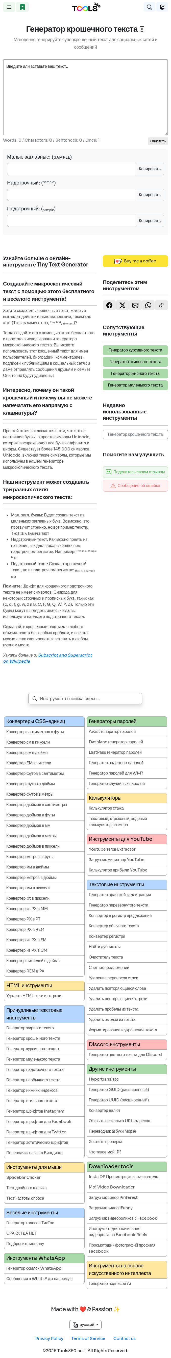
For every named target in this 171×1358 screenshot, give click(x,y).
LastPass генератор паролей (115, 752)
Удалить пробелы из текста (113, 1009)
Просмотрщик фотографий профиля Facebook (122, 1248)
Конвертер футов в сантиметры (35, 773)
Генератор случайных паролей (117, 783)
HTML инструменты (29, 985)
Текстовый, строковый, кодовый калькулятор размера (118, 821)
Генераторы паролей (113, 721)
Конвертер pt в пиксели (28, 898)
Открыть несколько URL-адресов (119, 1121)
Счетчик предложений (109, 967)
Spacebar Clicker (23, 1177)
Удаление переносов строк (113, 978)
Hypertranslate (104, 1079)
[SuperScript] (71, 195)
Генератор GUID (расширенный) (119, 1089)
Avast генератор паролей (112, 731)
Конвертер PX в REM (25, 929)
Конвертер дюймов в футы (30, 815)
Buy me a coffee (135, 261)
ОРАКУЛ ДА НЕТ (21, 1233)
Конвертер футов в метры (29, 794)
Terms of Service (88, 1338)
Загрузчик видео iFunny (111, 1208)
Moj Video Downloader (112, 1187)
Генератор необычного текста (33, 1080)
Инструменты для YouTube (120, 839)
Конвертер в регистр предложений (120, 915)
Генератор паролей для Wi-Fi (116, 773)
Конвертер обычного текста (114, 926)
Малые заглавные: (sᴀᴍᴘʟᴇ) (39, 157)
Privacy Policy (49, 1338)
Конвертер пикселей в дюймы (33, 960)
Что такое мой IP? (105, 1152)
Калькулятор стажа (106, 808)
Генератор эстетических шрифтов (37, 1142)
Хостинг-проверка (106, 1141)
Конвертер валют (104, 1110)
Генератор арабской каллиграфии (120, 894)
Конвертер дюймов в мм (28, 825)
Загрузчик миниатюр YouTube (116, 859)
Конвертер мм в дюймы (27, 867)
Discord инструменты (114, 1044)
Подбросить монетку (25, 1243)
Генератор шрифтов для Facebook (38, 1121)
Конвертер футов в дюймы (30, 783)
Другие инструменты (112, 1069)
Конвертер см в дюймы (27, 752)
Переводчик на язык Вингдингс (34, 1152)
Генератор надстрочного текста (35, 1069)
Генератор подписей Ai (110, 1283)
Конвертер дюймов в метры (31, 836)
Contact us (124, 1338)
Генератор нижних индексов (32, 1090)
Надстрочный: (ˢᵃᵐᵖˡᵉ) (31, 183)
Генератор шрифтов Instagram (35, 1111)
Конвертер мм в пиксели (28, 888)
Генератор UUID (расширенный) (119, 1100)
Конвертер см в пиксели (28, 742)
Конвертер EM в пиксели (28, 763)
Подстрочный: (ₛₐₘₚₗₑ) (31, 209)
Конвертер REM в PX (25, 971)
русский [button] (84, 1325)
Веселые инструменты (32, 1213)
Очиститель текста (106, 957)
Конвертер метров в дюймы (31, 877)
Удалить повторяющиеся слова (117, 988)
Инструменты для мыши (34, 1167)
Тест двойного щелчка (26, 1188)
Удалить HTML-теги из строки (33, 995)
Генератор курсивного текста (135, 350)
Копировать (150, 169)
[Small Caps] (71, 169)
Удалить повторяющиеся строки (118, 998)
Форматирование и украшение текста (123, 1030)
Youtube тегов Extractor (112, 849)
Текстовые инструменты (116, 884)
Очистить (158, 141)
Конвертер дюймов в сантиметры (36, 804)
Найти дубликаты (105, 946)
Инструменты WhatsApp (35, 1258)
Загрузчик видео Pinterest (113, 1197)
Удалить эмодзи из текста (112, 1019)
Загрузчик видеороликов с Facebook (123, 1218)
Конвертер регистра (107, 936)
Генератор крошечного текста (135, 434)
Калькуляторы (105, 798)
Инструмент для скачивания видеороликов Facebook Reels (118, 1231)
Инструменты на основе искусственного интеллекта (120, 1270)
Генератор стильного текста (135, 361)
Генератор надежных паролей (116, 762)
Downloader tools (111, 1166)
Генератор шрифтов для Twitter (36, 1132)
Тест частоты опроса (25, 1198)
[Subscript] (71, 221)
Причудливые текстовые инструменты (34, 1014)
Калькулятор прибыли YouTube (118, 870)
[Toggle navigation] (9, 7)
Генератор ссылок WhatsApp (33, 1268)
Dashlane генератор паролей (116, 742)
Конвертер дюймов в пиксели (33, 846)
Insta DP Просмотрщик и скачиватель (123, 1176)
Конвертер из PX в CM (26, 950)
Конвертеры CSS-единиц (35, 721)
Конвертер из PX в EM (26, 940)
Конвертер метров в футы (29, 856)
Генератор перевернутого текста (118, 905)
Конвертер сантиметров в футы (35, 731)
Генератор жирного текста (135, 373)
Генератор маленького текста (135, 385)
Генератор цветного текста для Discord (125, 1054)
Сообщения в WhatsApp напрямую (39, 1278)
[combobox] (85, 698)
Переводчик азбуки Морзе (112, 1131)
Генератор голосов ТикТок (30, 1223)
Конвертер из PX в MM (27, 908)
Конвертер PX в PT (23, 919)
